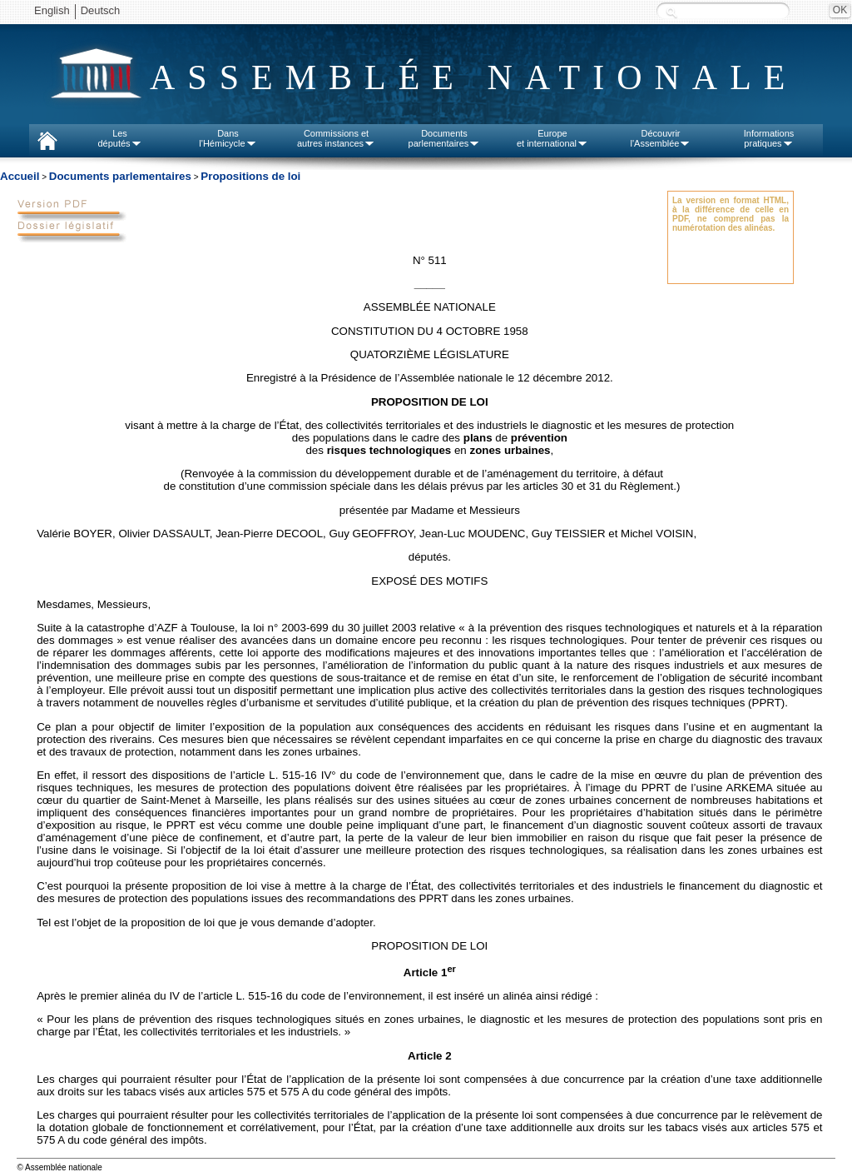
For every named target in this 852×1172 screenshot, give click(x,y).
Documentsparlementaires (445, 138)
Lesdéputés (119, 138)
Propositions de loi (250, 176)
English (52, 10)
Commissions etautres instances (336, 138)
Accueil (19, 176)
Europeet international (552, 138)
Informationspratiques (769, 138)
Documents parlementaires (120, 176)
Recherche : (671, 12)
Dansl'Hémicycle (227, 138)
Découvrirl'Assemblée (661, 138)
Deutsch (101, 10)
